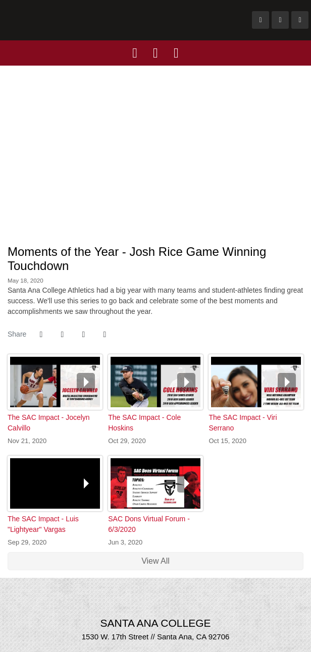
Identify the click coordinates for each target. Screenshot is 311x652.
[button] (104, 334)
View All (155, 561)
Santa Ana (119, 20)
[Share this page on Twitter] (62, 334)
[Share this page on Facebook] (40, 334)
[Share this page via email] (83, 334)
